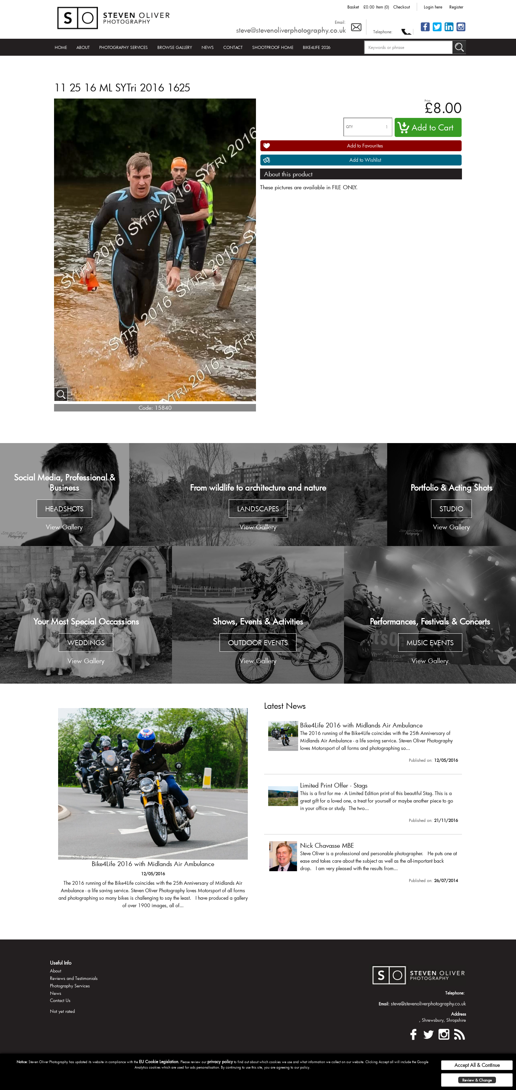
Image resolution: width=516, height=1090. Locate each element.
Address (458, 1014)
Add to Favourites (365, 145)
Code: (146, 407)
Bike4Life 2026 (316, 47)
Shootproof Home (272, 47)
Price (427, 100)
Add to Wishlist (365, 160)
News (208, 47)
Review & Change (477, 1080)
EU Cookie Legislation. (159, 1061)
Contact (233, 47)
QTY (349, 127)
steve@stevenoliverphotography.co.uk (291, 29)
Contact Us (60, 1000)
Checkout (401, 7)
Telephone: (383, 31)
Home (61, 47)
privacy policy (220, 1061)
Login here (433, 7)
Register (456, 7)
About (83, 47)
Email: (340, 22)
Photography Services (123, 47)
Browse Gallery (174, 47)
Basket (353, 7)
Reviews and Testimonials (74, 978)
